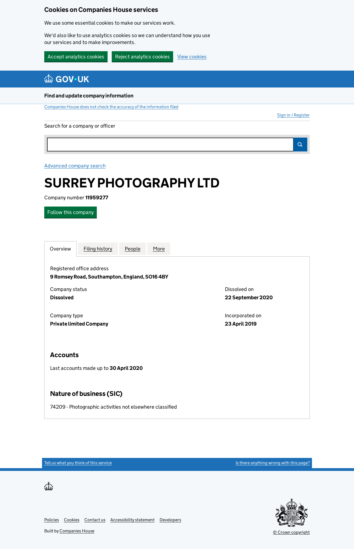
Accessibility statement (132, 519)
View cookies (192, 56)
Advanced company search (75, 166)
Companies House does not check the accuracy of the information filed (111, 106)
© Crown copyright (291, 532)
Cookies (71, 519)
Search (300, 144)
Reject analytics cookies (142, 56)
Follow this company (70, 212)
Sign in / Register (293, 115)
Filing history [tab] (98, 248)
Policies (51, 519)
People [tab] (132, 248)
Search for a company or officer (79, 126)
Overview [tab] (60, 248)
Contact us (94, 519)
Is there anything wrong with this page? (273, 462)
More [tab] (159, 248)
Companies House (76, 530)
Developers (170, 519)
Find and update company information (89, 95)
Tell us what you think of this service (78, 462)
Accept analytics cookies (76, 56)
